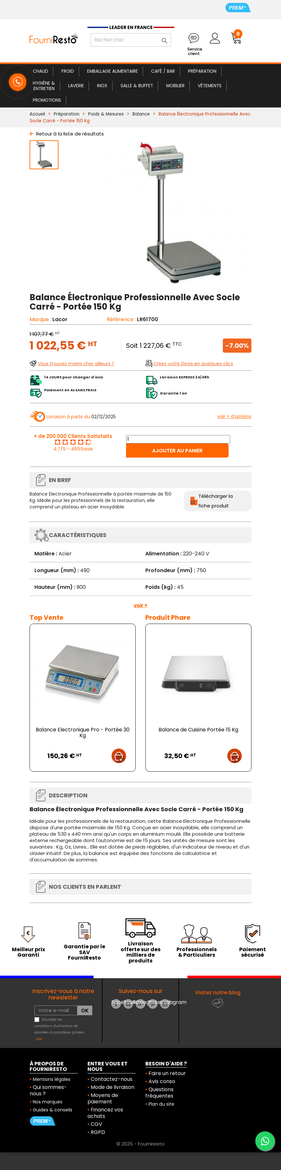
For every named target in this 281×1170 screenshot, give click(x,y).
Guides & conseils (52, 1110)
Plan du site (161, 1104)
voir (39, 1038)
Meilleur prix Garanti (28, 952)
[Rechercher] (131, 40)
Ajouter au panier (177, 450)
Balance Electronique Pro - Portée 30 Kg (83, 732)
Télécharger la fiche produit (215, 501)
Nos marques (47, 1102)
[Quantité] (178, 439)
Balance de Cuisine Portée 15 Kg (198, 729)
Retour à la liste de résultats (70, 133)
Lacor (60, 319)
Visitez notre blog (217, 992)
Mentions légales (51, 1079)
